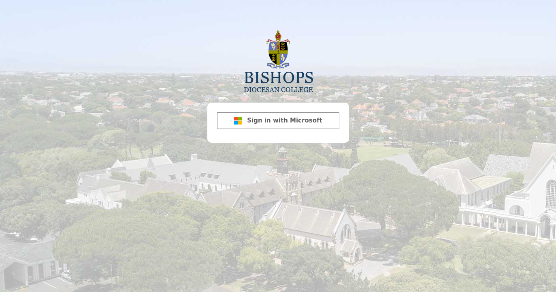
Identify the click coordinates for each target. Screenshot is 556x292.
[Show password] (341, 113)
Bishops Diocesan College (278, 60)
